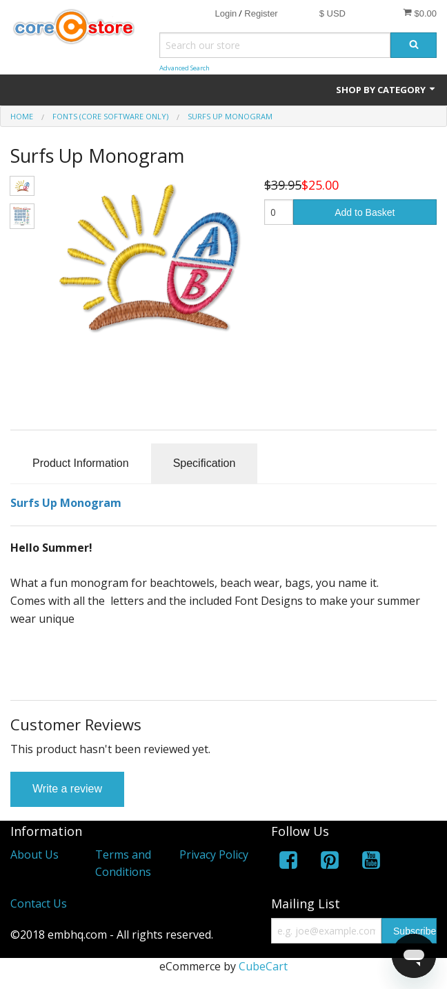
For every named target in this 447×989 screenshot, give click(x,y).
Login (226, 13)
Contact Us (38, 903)
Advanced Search (184, 67)
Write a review (67, 789)
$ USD (332, 13)
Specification (204, 463)
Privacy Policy (213, 854)
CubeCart (263, 966)
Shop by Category (386, 89)
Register (260, 13)
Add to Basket (365, 212)
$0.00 (420, 13)
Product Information (80, 463)
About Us (34, 854)
